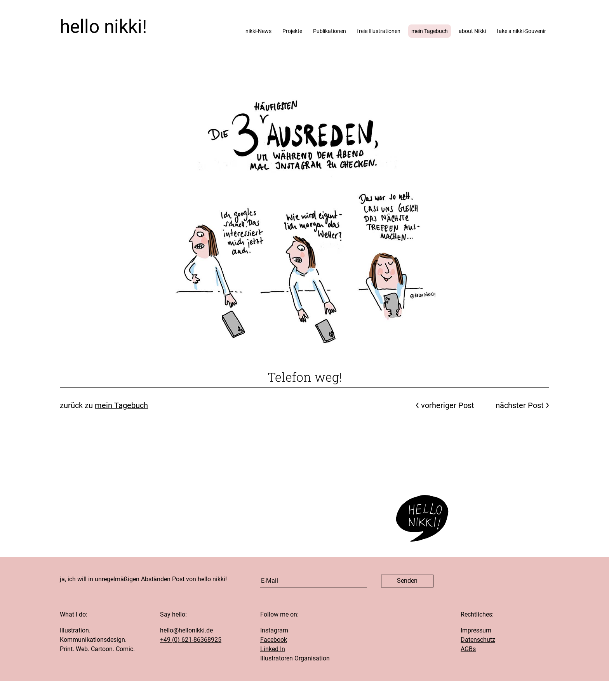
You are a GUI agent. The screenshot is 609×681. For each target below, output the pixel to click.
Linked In (272, 649)
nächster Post (520, 405)
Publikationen (329, 31)
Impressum (476, 630)
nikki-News (258, 31)
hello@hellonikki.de (186, 630)
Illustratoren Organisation (295, 658)
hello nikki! (103, 27)
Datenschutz (478, 639)
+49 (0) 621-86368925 (190, 639)
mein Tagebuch (429, 31)
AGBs (468, 649)
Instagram (274, 630)
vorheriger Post (447, 405)
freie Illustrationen (378, 31)
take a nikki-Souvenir (521, 31)
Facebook (273, 639)
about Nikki (472, 31)
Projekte (292, 31)
